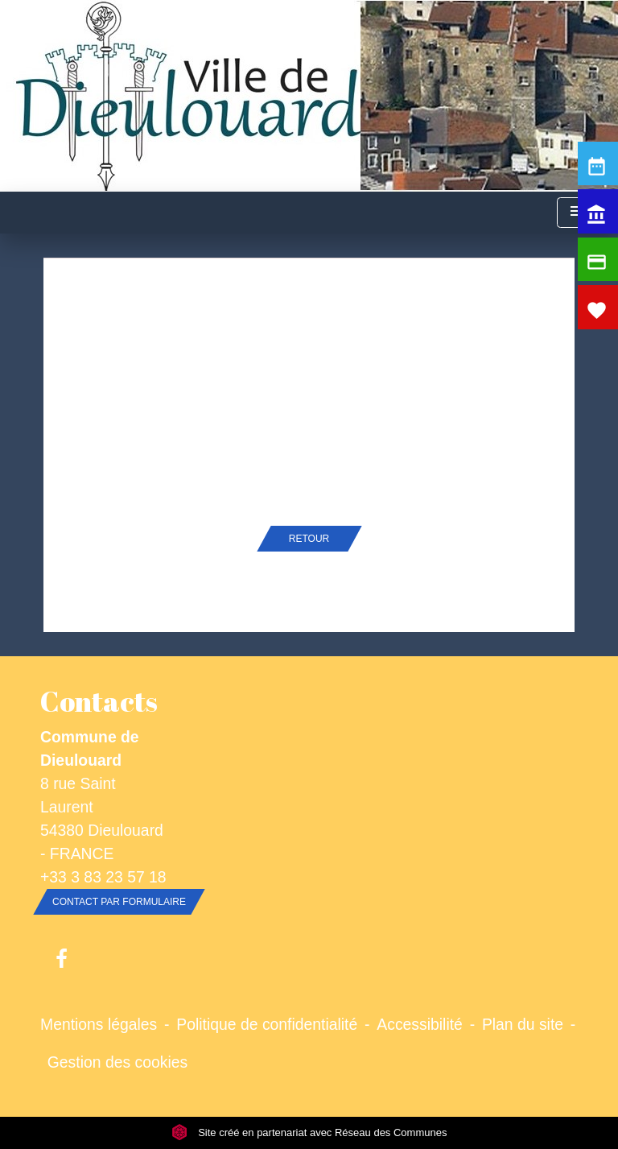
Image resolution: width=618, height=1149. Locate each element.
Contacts (99, 701)
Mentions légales (98, 1024)
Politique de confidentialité (266, 1024)
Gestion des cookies (117, 1062)
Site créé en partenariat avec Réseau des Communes (309, 1132)
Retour (309, 538)
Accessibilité (420, 1024)
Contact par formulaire (119, 901)
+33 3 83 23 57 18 (103, 877)
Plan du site (522, 1024)
